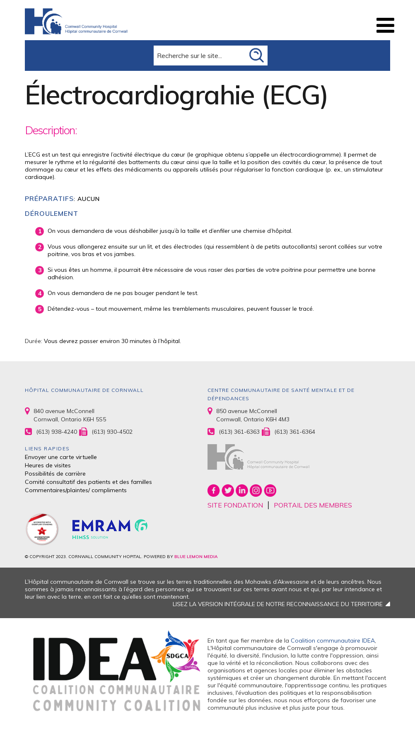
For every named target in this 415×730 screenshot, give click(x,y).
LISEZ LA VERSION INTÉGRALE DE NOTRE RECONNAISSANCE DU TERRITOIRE (278, 604)
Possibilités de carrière (55, 473)
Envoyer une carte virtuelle (61, 457)
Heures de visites (48, 465)
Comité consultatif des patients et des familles (88, 482)
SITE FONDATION (235, 505)
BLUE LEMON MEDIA (195, 556)
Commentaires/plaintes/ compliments (76, 490)
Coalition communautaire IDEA (333, 640)
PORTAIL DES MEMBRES (313, 505)
